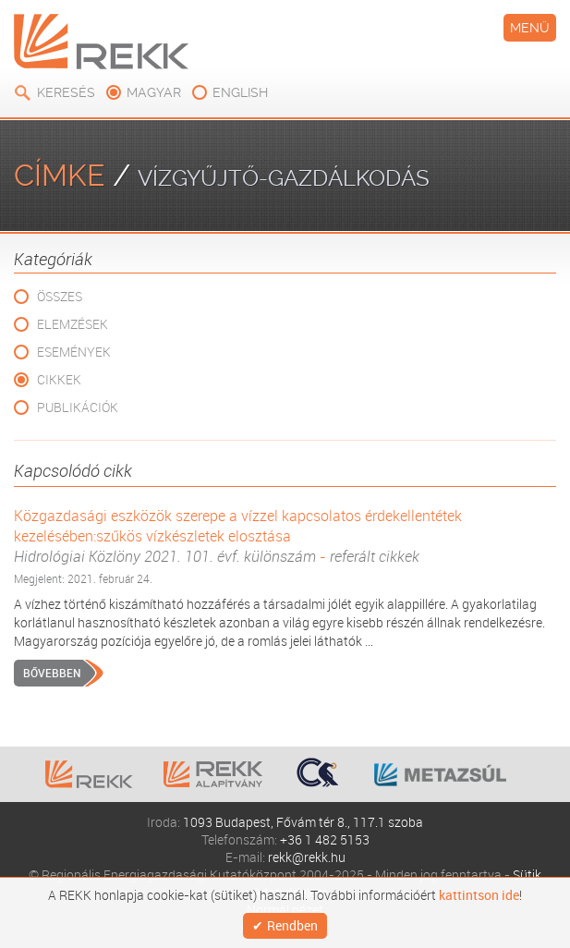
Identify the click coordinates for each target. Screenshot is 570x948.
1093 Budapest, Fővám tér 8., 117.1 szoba (303, 822)
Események (74, 351)
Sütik (527, 874)
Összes (59, 296)
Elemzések (72, 324)
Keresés (66, 92)
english (240, 92)
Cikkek (59, 379)
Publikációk (77, 407)
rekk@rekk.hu (307, 857)
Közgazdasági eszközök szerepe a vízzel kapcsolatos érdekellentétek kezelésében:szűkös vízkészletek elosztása (285, 535)
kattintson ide (479, 895)
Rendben (292, 925)
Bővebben (51, 672)
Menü (530, 27)
